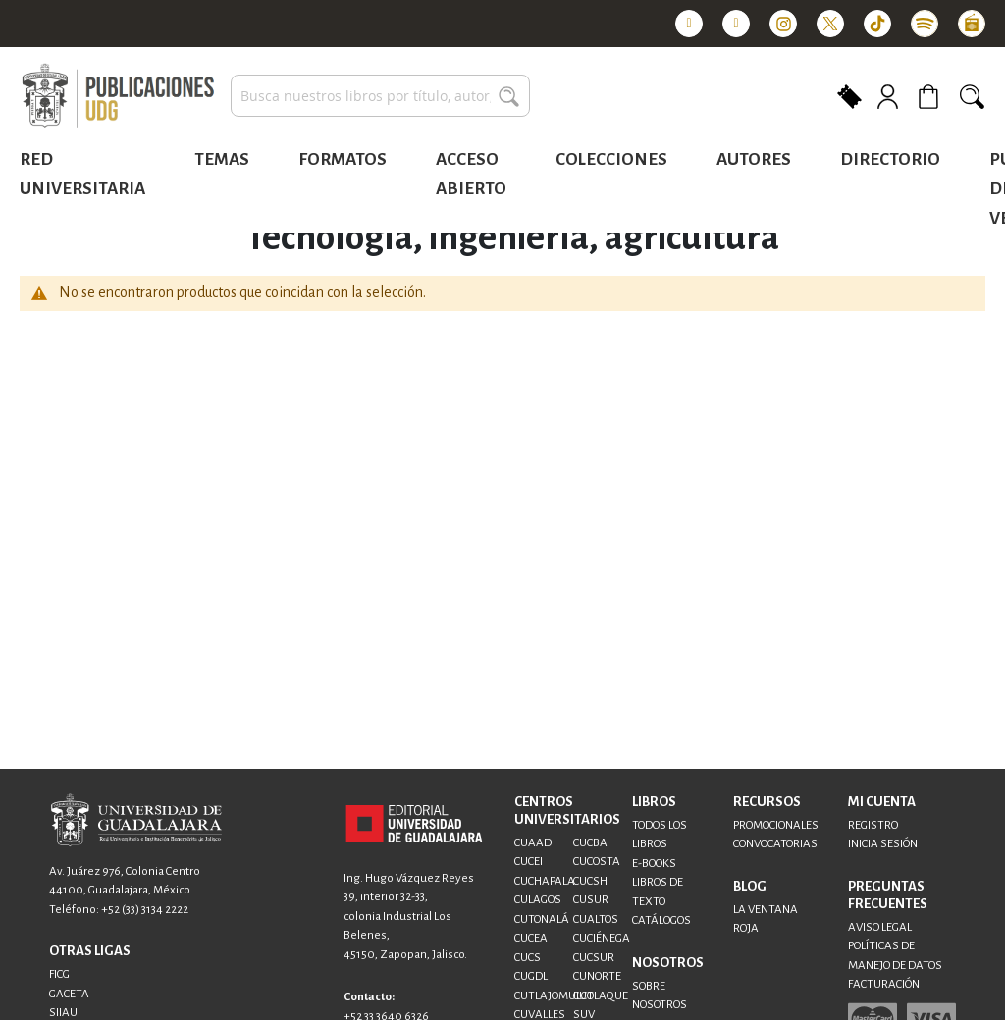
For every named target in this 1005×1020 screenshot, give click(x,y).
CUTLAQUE (600, 996)
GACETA (69, 994)
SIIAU (63, 1012)
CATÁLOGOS (661, 920)
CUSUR (590, 899)
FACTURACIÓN (884, 984)
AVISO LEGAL (880, 927)
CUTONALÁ (541, 919)
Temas (221, 159)
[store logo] (118, 96)
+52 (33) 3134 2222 (144, 909)
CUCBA (590, 843)
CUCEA (531, 938)
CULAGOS (537, 899)
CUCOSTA (596, 861)
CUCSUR (593, 957)
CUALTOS (595, 919)
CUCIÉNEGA (601, 938)
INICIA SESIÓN (883, 844)
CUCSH (590, 881)
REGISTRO (873, 825)
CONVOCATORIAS (775, 844)
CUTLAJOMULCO (554, 996)
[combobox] (380, 96)
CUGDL (531, 976)
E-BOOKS (654, 863)
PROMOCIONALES (776, 825)
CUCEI (528, 861)
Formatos (342, 159)
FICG (59, 974)
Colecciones (611, 159)
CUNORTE (597, 976)
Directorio (890, 159)
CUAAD (533, 843)
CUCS (527, 957)
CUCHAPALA (544, 881)
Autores (753, 159)
